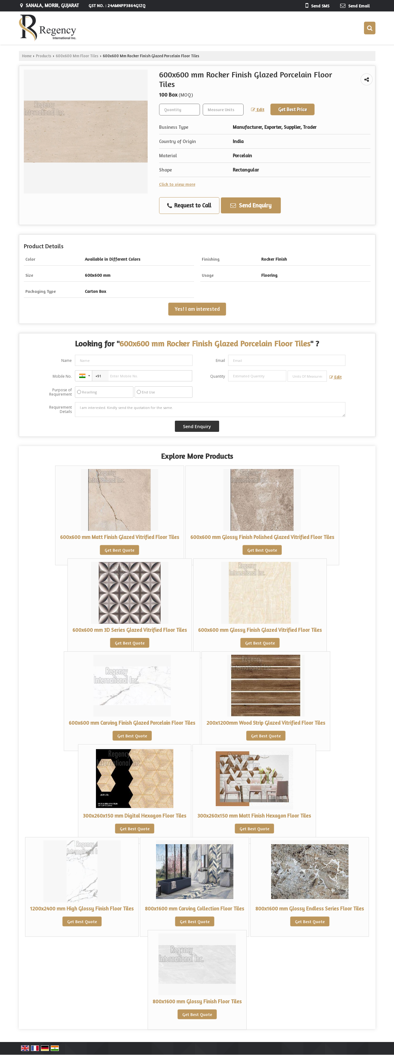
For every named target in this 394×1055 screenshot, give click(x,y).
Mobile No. (62, 376)
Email (220, 360)
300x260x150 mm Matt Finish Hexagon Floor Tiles (254, 816)
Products (43, 56)
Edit (257, 109)
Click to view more (177, 184)
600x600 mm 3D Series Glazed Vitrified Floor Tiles (129, 630)
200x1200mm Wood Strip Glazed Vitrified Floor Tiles (265, 723)
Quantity (217, 376)
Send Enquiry (250, 205)
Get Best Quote (119, 550)
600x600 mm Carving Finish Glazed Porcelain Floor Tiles (132, 723)
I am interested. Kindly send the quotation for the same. (210, 409)
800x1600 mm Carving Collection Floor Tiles (194, 908)
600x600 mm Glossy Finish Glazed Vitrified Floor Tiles (260, 630)
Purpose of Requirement (60, 392)
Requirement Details (60, 409)
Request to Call (189, 205)
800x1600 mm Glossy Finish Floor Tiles (197, 1001)
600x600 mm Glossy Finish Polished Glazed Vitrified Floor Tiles (262, 537)
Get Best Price (292, 109)
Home (27, 56)
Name (66, 360)
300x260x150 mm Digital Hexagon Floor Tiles (134, 816)
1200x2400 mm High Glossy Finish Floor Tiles (82, 908)
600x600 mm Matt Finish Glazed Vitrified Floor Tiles (119, 537)
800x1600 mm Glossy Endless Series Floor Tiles (309, 908)
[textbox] (223, 109)
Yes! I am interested (197, 309)
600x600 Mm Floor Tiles (77, 56)
